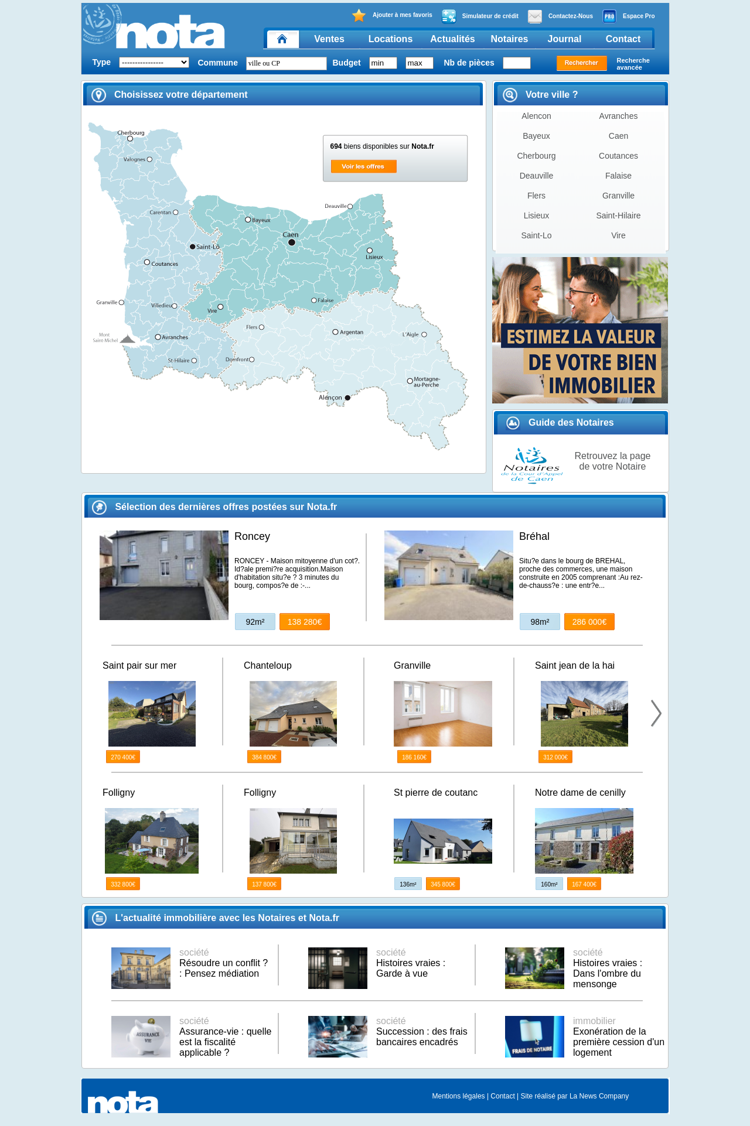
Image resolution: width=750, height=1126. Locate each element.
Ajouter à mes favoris (391, 15)
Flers (536, 195)
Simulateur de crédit (480, 16)
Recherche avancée (633, 64)
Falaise (618, 175)
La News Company (599, 1096)
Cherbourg (536, 155)
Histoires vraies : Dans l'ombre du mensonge (607, 968)
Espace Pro (628, 16)
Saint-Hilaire (618, 215)
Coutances (618, 155)
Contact (623, 39)
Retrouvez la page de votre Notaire (613, 461)
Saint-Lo (536, 235)
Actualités (452, 39)
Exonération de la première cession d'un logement (618, 1036)
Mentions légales (458, 1096)
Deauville (537, 175)
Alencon (536, 116)
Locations (391, 39)
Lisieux (537, 215)
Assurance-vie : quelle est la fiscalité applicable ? (225, 1036)
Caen (618, 136)
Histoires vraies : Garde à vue (410, 962)
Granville (618, 195)
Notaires (509, 39)
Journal (565, 39)
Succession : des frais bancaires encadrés (422, 1031)
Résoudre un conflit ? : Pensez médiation (223, 962)
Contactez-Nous (560, 16)
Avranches (618, 116)
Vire (618, 235)
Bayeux (536, 136)
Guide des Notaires (560, 422)
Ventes (329, 39)
